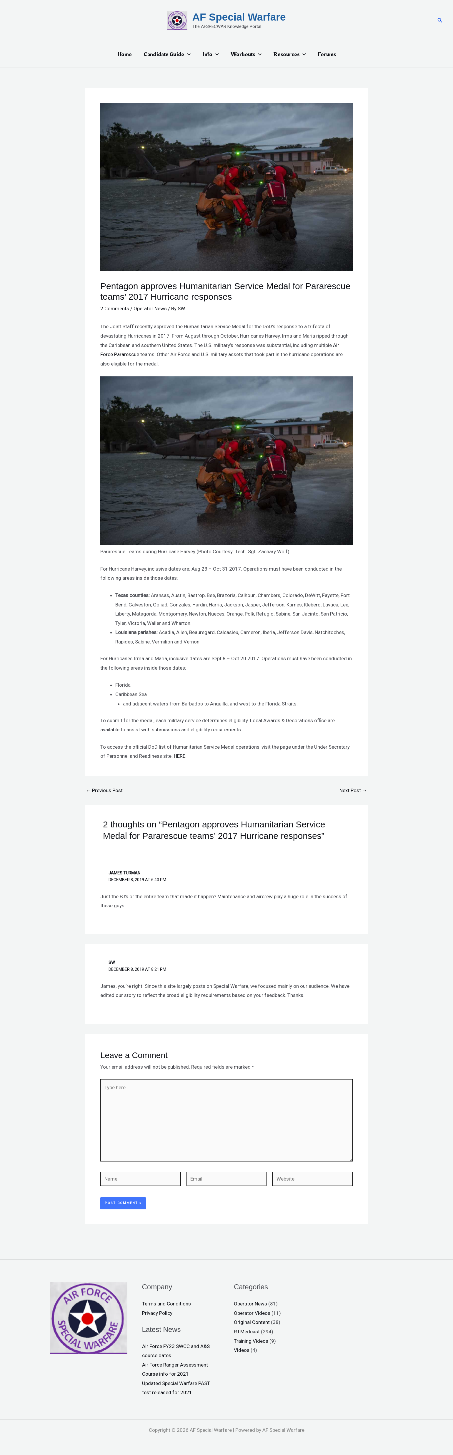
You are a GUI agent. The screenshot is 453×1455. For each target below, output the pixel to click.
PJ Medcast (247, 1332)
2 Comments (114, 308)
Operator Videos (252, 1313)
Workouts (246, 54)
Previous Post (104, 790)
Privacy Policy (157, 1313)
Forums (327, 54)
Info (210, 54)
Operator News (150, 308)
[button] (440, 20)
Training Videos (251, 1341)
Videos (241, 1350)
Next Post (353, 790)
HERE (179, 756)
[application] (187, 54)
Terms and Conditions (166, 1304)
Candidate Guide (167, 54)
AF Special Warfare (239, 17)
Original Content (252, 1322)
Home (124, 54)
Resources (289, 54)
